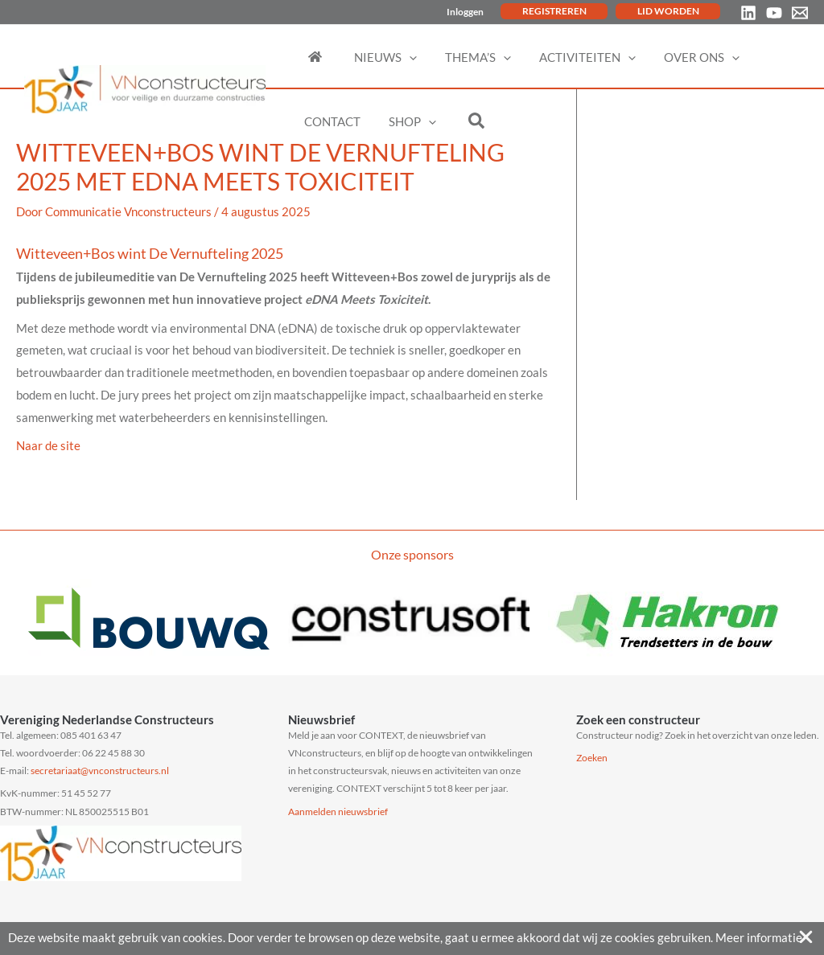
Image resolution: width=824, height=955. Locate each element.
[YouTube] (774, 13)
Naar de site (48, 445)
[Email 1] (800, 13)
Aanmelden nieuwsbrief (338, 811)
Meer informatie (758, 937)
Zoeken (592, 758)
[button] (401, 57)
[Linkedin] (748, 13)
